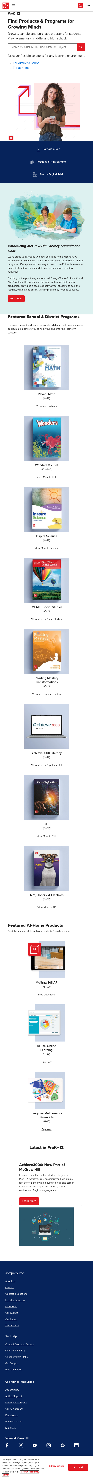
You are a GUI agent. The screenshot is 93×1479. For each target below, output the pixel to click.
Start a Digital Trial (51, 174)
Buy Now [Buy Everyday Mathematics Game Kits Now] (47, 1129)
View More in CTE (46, 836)
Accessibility (12, 1390)
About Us (10, 1281)
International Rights (16, 1402)
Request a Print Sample (51, 161)
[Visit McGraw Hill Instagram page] (48, 1445)
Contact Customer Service (19, 1344)
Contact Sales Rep (15, 1350)
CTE (46, 824)
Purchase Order (13, 1421)
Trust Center (12, 1325)
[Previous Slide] (11, 1205)
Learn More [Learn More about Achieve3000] (29, 1201)
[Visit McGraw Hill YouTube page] (35, 1445)
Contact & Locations (16, 1294)
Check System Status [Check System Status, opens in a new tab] (16, 1357)
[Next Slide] (81, 1205)
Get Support (12, 1363)
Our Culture (11, 1313)
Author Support (13, 1396)
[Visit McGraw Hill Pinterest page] (62, 1445)
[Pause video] (11, 137)
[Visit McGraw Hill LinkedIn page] (76, 1445)
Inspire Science (46, 536)
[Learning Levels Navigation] (13, 5)
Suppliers (10, 1428)
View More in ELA (46, 477)
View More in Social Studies (46, 619)
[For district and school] (26, 63)
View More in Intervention (46, 694)
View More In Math (46, 406)
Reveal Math (46, 394)
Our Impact (11, 1319)
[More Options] (88, 5)
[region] (46, 1467)
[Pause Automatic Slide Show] (11, 1255)
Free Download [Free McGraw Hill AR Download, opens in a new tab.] (46, 994)
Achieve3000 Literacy (46, 753)
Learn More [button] (16, 298)
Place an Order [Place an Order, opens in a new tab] (13, 1369)
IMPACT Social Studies (46, 607)
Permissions (11, 1415)
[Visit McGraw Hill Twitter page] (21, 1445)
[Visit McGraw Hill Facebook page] (7, 1445)
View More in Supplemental (46, 765)
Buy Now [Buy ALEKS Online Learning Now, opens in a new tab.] (47, 1062)
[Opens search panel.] (80, 5)
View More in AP (46, 907)
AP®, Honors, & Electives (46, 895)
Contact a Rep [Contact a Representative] (51, 149)
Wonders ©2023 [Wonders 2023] (46, 465)
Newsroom (11, 1306)
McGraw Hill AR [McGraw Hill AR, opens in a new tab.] (46, 982)
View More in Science (47, 548)
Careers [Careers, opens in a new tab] (9, 1287)
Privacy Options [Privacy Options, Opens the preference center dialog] (56, 1466)
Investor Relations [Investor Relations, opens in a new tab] (15, 1300)
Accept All (78, 1467)
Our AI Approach (14, 1409)
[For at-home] (21, 68)
